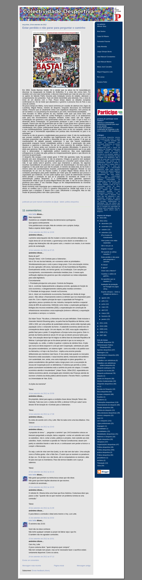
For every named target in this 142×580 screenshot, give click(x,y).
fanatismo (100, 399)
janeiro (104, 319)
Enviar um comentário (30, 560)
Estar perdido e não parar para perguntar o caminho (53, 27)
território (100, 460)
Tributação (101, 463)
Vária (99, 465)
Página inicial (59, 566)
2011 (102, 323)
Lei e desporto (102, 421)
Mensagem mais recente (31, 566)
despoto (100, 376)
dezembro (105, 223)
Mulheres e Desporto (104, 436)
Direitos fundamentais (105, 381)
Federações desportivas (105, 402)
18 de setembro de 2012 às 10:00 (41, 232)
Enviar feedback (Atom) (41, 571)
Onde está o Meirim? (108, 271)
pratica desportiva (103, 452)
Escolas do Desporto (104, 389)
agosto (104, 298)
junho (104, 304)
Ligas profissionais (103, 423)
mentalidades (102, 431)
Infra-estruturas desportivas (107, 413)
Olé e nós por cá (107, 246)
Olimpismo (101, 442)
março (104, 313)
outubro (104, 229)
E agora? (104, 267)
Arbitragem (101, 352)
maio (104, 307)
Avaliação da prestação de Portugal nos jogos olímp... (110, 287)
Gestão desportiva (103, 407)
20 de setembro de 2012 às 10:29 (41, 487)
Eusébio (100, 397)
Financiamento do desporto (107, 405)
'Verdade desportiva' (104, 342)
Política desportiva (103, 450)
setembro (105, 232)
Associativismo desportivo (106, 355)
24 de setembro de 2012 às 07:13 (41, 557)
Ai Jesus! (104, 265)
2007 (102, 335)
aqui (117, 124)
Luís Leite (32, 214)
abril (103, 310)
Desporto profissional (104, 373)
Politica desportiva (72, 202)
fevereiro (105, 316)
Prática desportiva (103, 455)
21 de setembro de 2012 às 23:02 (41, 518)
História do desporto (104, 410)
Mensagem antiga (83, 566)
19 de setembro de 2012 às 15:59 (41, 393)
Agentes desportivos (104, 350)
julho (103, 301)
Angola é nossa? (107, 249)
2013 (102, 218)
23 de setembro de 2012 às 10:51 (41, 539)
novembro (105, 226)
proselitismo (101, 458)
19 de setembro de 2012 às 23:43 (41, 427)
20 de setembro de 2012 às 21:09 (41, 508)
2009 (102, 329)
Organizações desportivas (106, 444)
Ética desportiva (103, 391)
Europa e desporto (103, 394)
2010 (102, 326)
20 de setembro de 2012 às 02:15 (41, 472)
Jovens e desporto (103, 415)
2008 (102, 332)
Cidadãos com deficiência (106, 360)
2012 (102, 221)
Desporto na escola (104, 370)
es (98, 386)
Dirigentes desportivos (105, 384)
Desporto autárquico (104, 368)
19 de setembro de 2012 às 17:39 (41, 414)
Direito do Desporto (104, 378)
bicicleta (100, 358)
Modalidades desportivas (106, 434)
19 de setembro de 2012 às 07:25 (41, 250)
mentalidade (101, 428)
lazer (99, 418)
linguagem (101, 426)
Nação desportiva (103, 439)
